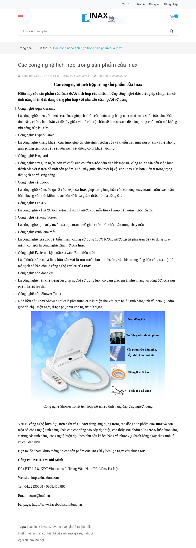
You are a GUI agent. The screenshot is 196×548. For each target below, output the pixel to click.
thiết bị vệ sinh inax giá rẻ (64, 533)
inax (30, 526)
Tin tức (126, 4)
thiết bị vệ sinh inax (31, 533)
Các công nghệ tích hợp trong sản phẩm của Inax (78, 65)
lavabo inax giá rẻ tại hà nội (71, 526)
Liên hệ (140, 4)
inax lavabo (42, 526)
